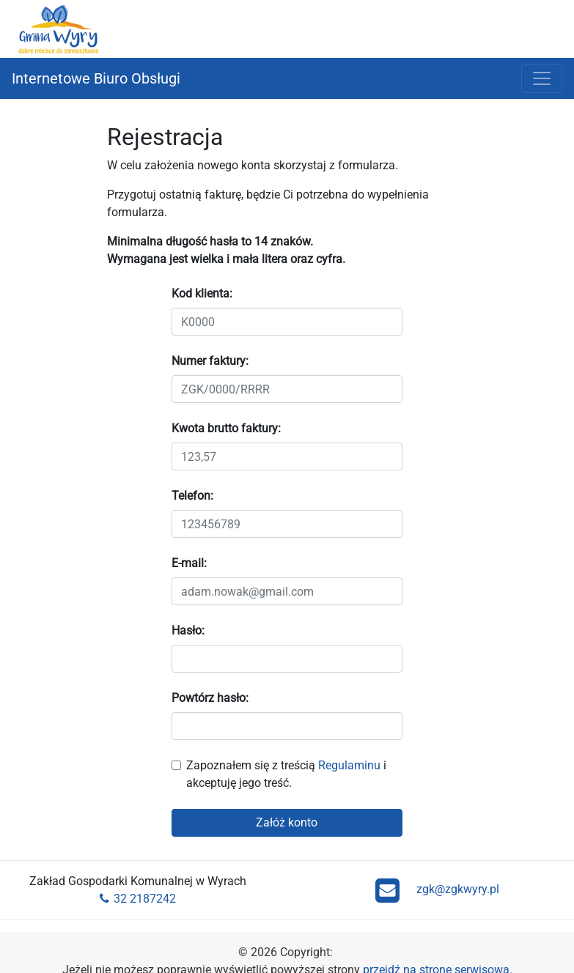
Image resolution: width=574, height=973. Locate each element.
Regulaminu (349, 765)
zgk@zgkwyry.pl (437, 890)
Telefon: (192, 496)
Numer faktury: (210, 361)
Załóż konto (286, 822)
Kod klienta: (202, 293)
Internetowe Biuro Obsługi (96, 78)
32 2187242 (138, 899)
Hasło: (188, 630)
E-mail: (189, 563)
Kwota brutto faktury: (226, 428)
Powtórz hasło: (210, 698)
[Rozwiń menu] (541, 78)
